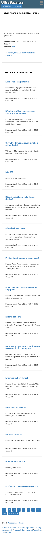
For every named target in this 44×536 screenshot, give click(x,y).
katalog (38, 528)
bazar (4, 530)
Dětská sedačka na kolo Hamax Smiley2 (20, 198)
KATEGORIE (6, 6)
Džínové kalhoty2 (14, 434)
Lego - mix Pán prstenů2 (17, 82)
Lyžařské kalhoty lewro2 (17, 378)
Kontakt (21, 523)
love (3, 532)
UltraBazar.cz (12, 523)
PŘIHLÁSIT (17, 6)
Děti (13, 46)
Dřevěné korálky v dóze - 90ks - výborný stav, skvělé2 (20, 112)
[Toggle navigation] (41, 2)
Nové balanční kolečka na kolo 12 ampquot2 (21, 288)
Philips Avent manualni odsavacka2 (22, 258)
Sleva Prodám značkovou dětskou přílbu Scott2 (22, 144)
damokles (37, 530)
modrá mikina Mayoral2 (17, 407)
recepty (10, 530)
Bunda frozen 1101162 (16, 461)
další (4, 513)
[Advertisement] (22, 24)
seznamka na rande (9, 528)
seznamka (21, 528)
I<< (4, 510)
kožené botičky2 (13, 317)
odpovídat (29, 530)
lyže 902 (9, 172)
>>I (38, 510)
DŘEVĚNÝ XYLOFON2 (16, 228)
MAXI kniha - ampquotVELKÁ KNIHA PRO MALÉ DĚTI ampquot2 (23, 347)
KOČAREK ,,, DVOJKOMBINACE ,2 (22, 486)
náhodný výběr (13, 513)
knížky (8, 532)
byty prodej (30, 528)
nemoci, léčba (19, 530)
